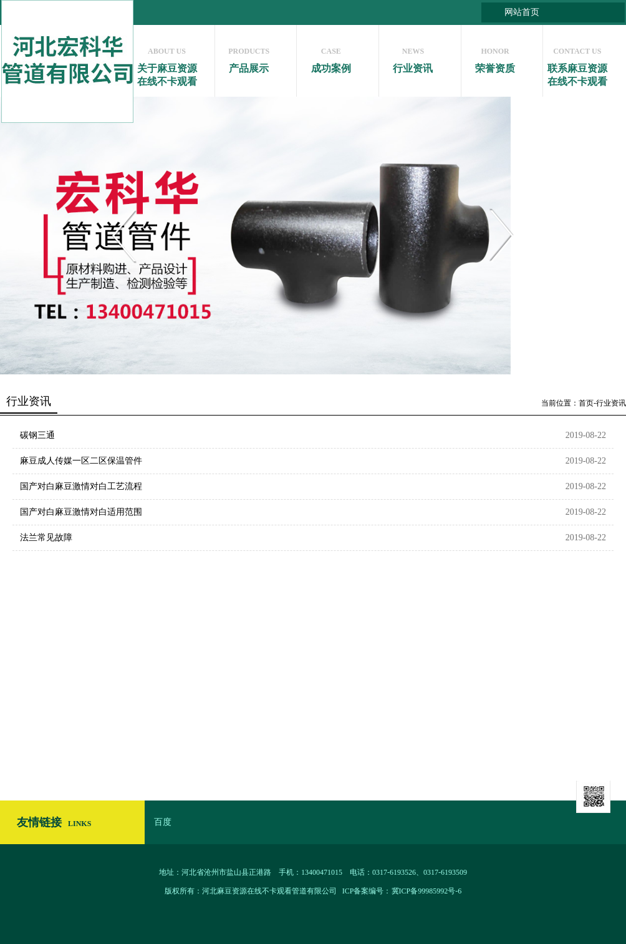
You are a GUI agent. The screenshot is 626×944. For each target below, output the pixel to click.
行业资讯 (413, 57)
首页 (586, 403)
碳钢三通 (37, 435)
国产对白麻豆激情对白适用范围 (81, 512)
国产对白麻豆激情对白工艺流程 (81, 486)
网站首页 (521, 12)
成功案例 (330, 57)
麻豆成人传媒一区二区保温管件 (81, 460)
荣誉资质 (495, 57)
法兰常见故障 (46, 537)
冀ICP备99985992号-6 (427, 891)
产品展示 (249, 57)
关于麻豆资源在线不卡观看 (166, 64)
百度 (162, 822)
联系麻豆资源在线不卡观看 (577, 64)
